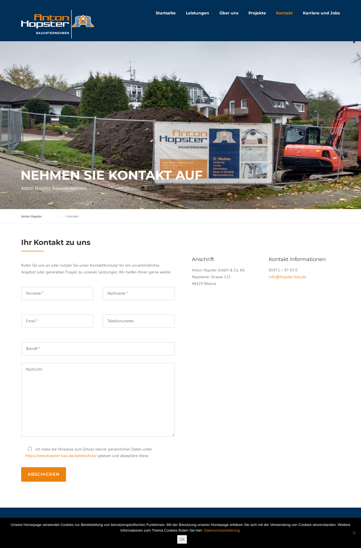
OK (182, 539)
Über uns (228, 13)
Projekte (257, 13)
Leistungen (197, 13)
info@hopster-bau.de (287, 276)
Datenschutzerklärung (221, 530)
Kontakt (284, 13)
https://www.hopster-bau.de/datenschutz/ (61, 455)
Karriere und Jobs (321, 13)
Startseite (166, 13)
